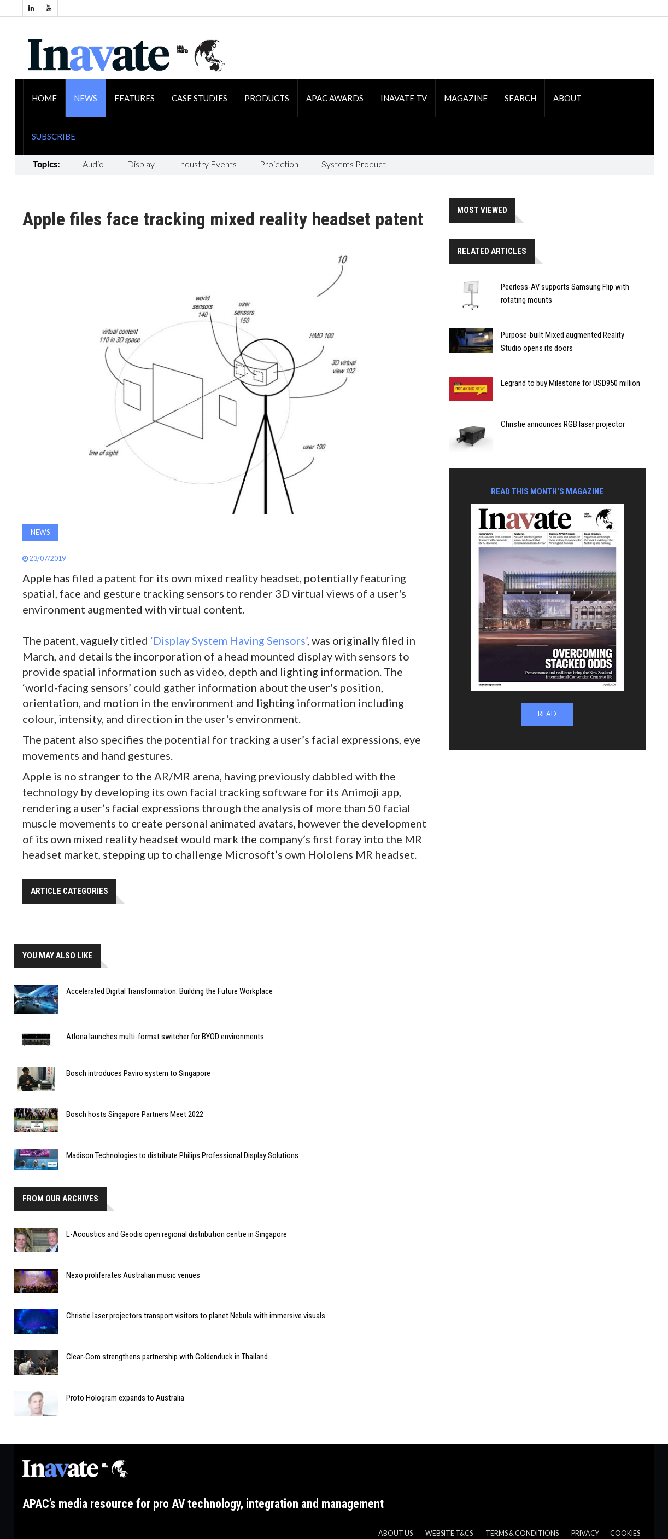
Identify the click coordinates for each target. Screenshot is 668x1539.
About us (395, 1533)
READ (547, 714)
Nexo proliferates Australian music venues (133, 1275)
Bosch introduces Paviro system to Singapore (138, 1073)
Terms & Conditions (522, 1533)
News (85, 98)
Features (134, 98)
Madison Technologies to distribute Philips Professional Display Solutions (182, 1155)
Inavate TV (403, 98)
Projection (279, 164)
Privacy (585, 1533)
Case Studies (199, 98)
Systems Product (353, 164)
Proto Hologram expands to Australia (125, 1398)
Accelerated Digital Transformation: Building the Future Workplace (169, 991)
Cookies (625, 1533)
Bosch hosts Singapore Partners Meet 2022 (134, 1114)
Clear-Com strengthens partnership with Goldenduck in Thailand (167, 1357)
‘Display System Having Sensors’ (228, 640)
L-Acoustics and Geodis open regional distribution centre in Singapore (176, 1234)
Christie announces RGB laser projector (563, 424)
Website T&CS (449, 1533)
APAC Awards (335, 98)
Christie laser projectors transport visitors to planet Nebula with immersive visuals (195, 1316)
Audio (93, 164)
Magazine (466, 98)
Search (520, 98)
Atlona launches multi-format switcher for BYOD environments (165, 1037)
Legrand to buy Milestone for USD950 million (570, 383)
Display (141, 164)
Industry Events (207, 164)
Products (266, 98)
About (567, 98)
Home (44, 98)
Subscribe (53, 136)
